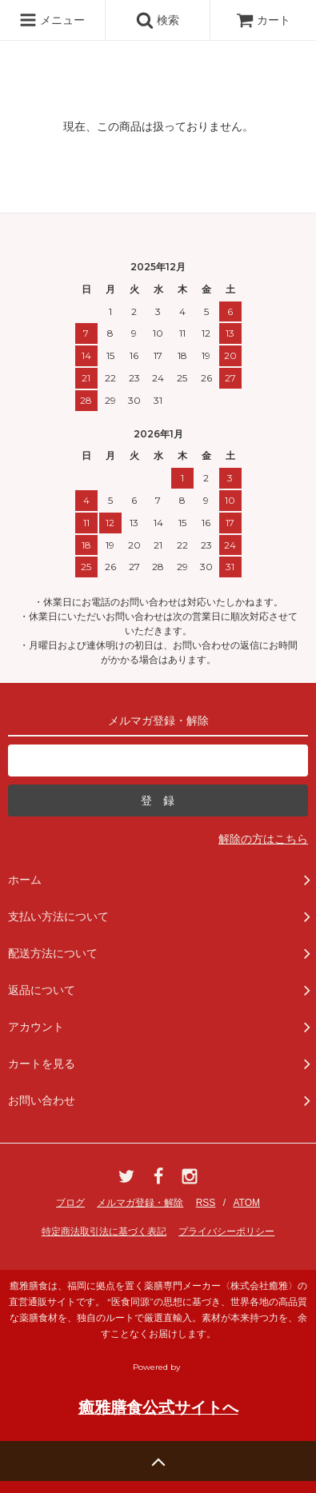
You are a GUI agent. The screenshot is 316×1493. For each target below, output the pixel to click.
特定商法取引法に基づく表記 (104, 1231)
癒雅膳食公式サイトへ (158, 1407)
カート (263, 20)
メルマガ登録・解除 (140, 1202)
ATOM (246, 1202)
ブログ (70, 1202)
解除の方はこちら (263, 838)
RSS (206, 1202)
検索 (157, 20)
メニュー (52, 20)
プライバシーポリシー (226, 1231)
